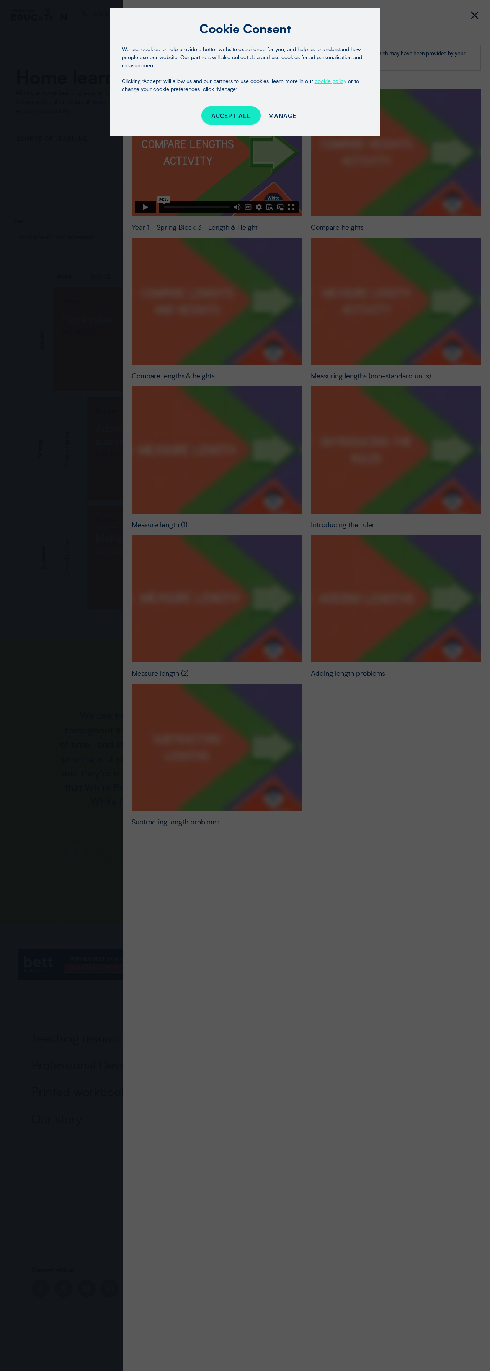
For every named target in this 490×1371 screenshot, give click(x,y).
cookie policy (330, 80)
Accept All (231, 116)
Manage (282, 116)
